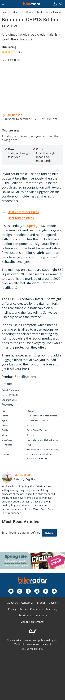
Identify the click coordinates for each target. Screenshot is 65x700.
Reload (49, 532)
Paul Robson (22, 475)
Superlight (32, 226)
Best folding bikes (21, 218)
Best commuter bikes (23, 212)
